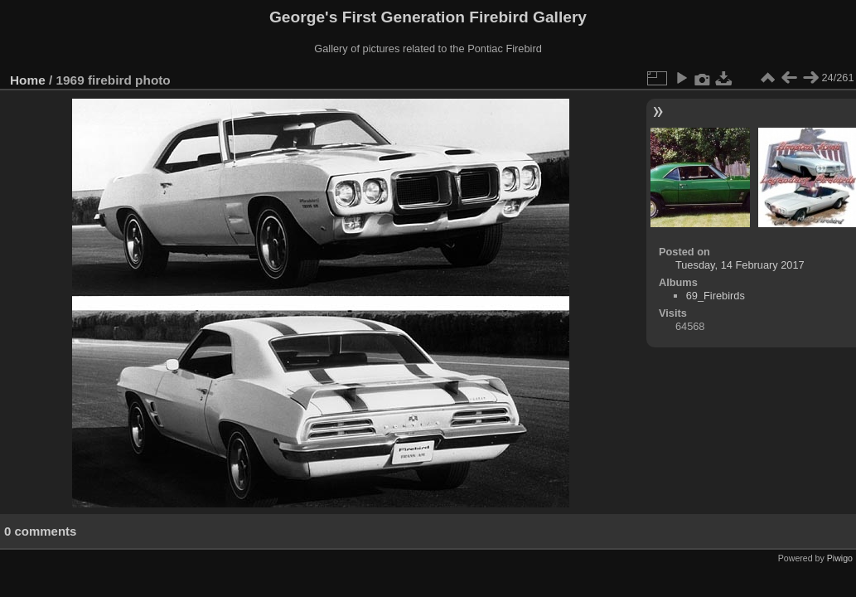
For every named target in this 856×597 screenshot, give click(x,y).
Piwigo (840, 558)
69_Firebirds (715, 295)
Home (28, 80)
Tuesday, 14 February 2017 (740, 265)
